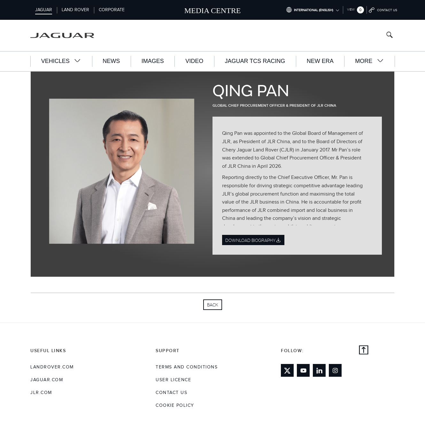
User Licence (173, 379)
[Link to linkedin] (319, 370)
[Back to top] (363, 351)
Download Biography (253, 240)
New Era (320, 61)
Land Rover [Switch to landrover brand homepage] (75, 9)
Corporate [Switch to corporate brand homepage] (112, 9)
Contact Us (171, 392)
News (111, 61)
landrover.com (52, 367)
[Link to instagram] (335, 370)
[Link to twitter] (287, 370)
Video (194, 61)
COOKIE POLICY (175, 405)
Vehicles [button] (61, 61)
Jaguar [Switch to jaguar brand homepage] (43, 9)
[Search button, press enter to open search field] (389, 35)
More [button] (369, 61)
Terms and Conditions (187, 367)
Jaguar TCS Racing (255, 61)
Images (153, 61)
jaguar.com (46, 379)
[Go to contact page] (383, 9)
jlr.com (41, 392)
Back (212, 305)
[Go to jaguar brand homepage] (66, 35)
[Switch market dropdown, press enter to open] (312, 10)
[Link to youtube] (303, 370)
